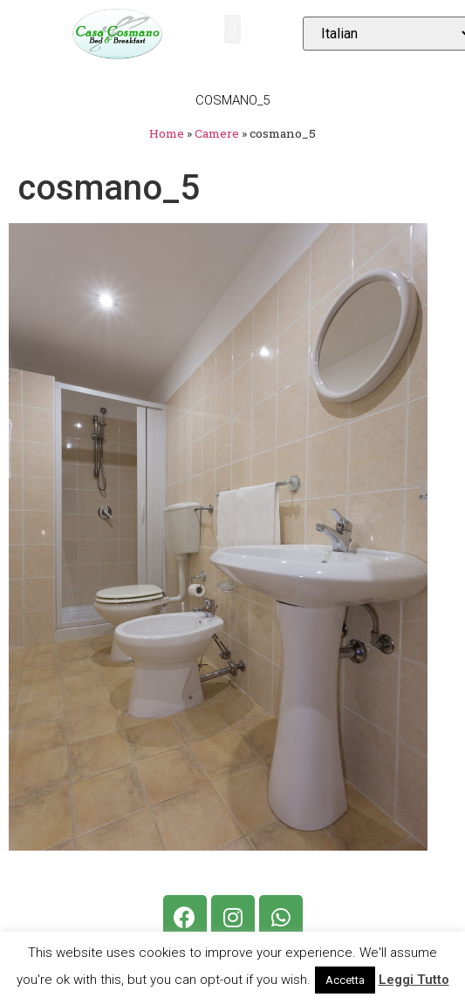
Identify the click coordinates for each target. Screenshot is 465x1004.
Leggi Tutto (414, 979)
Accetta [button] (345, 980)
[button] (232, 29)
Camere (217, 133)
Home (166, 133)
